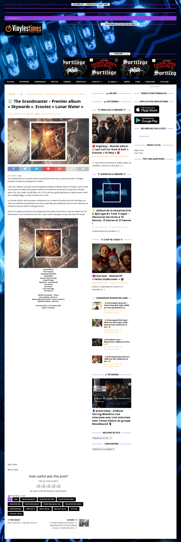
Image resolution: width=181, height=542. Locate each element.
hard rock (30, 509)
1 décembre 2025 (100, 227)
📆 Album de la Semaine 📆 (112, 174)
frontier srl (15, 504)
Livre (137, 81)
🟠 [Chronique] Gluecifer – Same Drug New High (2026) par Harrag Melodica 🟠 (116, 305)
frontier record (47, 499)
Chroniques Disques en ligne (112, 298)
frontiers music (32, 504)
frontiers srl (15, 509)
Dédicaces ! (81, 81)
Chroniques (40, 81)
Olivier (31, 114)
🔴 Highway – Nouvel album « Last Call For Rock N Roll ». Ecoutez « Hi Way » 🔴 (110, 149)
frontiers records (73, 504)
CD (39, 114)
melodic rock (60, 509)
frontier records (66, 499)
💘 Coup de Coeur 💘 (112, 239)
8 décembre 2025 (100, 283)
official (74, 509)
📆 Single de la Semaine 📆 (112, 109)
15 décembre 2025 (112, 310)
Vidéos (127, 81)
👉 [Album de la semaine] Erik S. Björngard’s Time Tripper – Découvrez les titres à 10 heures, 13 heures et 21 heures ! (111, 217)
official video (16, 514)
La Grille (112, 81)
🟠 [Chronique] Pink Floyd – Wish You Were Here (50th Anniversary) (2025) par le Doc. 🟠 (116, 323)
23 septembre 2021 (18, 114)
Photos (54, 81)
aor (15, 499)
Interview (24, 81)
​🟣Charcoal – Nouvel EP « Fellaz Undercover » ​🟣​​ (108, 277)
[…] (122, 165)
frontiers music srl (52, 504)
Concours (150, 81)
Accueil (10, 81)
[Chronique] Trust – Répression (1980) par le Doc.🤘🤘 (117, 341)
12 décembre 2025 (101, 156)
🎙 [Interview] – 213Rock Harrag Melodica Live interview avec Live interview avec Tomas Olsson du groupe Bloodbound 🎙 (111, 417)
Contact (96, 81)
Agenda (67, 81)
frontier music (28, 499)
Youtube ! (164, 81)
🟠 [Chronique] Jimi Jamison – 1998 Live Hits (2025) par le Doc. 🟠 (117, 358)
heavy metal (44, 509)
